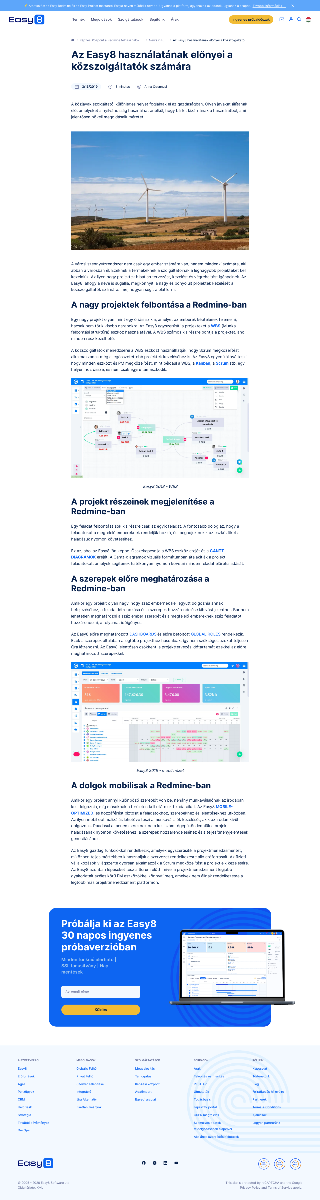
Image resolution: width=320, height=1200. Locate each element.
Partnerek (259, 1099)
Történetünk (261, 1076)
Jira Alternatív (86, 1099)
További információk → (269, 6)
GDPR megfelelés (206, 1115)
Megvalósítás (145, 1069)
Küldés (100, 1009)
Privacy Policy (250, 1188)
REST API (201, 1084)
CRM (21, 1099)
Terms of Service (280, 1188)
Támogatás (143, 1076)
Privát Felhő (84, 1076)
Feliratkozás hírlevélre (268, 1092)
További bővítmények (33, 1123)
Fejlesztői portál (205, 1107)
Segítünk (157, 19)
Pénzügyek (26, 1092)
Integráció (83, 1092)
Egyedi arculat (145, 1099)
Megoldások (101, 19)
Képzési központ (147, 1084)
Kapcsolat (259, 1069)
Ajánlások (259, 1115)
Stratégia (24, 1115)
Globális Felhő (86, 1069)
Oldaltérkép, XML (30, 1188)
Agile (21, 1084)
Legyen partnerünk (266, 1123)
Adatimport (143, 1092)
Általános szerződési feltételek (216, 1137)
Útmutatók (201, 1092)
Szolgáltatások (130, 19)
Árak (175, 19)
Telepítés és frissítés (209, 1076)
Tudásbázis (202, 1099)
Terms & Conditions (266, 1107)
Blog (255, 1084)
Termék (78, 19)
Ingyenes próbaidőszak (250, 19)
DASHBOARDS (143, 634)
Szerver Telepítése (90, 1084)
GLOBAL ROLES (205, 634)
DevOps (24, 1130)
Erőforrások (26, 1076)
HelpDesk (25, 1107)
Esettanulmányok (89, 1107)
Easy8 (22, 1069)
